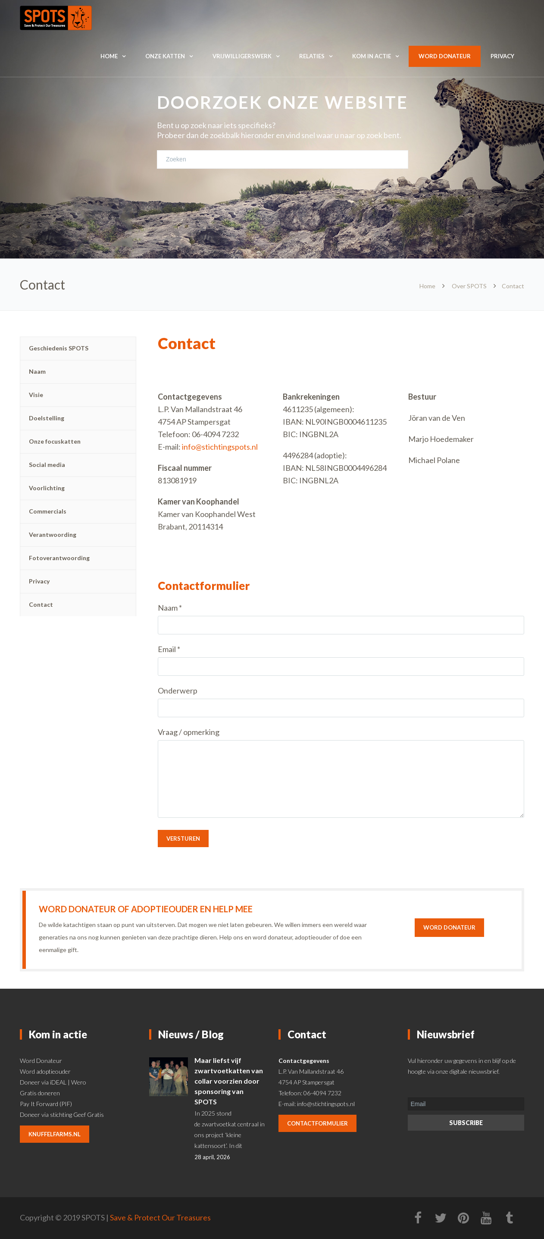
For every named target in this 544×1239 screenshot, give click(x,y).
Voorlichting (47, 488)
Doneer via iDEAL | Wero (53, 1082)
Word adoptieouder (45, 1071)
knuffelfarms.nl (54, 1134)
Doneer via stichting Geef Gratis (62, 1114)
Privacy (502, 56)
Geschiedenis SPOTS (58, 348)
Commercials (47, 511)
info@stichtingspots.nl (220, 446)
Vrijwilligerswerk (242, 56)
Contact (41, 604)
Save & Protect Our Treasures (160, 1217)
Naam (37, 371)
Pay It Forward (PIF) (46, 1103)
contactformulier (317, 1123)
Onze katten (165, 56)
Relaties (312, 56)
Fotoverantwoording (59, 557)
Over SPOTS (469, 286)
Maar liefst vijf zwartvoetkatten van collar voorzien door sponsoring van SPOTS (228, 1081)
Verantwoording (52, 534)
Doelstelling (46, 418)
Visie (36, 394)
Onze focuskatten (55, 441)
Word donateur (445, 56)
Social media (47, 464)
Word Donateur (41, 1060)
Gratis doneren (40, 1093)
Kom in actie (371, 56)
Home (109, 56)
